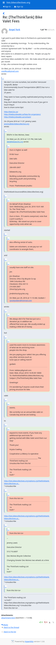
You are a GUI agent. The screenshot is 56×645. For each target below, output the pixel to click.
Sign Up (18, 6)
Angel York (14, 29)
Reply (4, 625)
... (3, 78)
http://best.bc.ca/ (11, 111)
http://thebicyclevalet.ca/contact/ (17, 117)
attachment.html (8, 618)
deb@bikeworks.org (15, 142)
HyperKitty (29, 641)
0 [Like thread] (41, 622)
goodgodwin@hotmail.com (21, 300)
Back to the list (8, 632)
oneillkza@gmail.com (10, 71)
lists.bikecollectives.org (18, 2)
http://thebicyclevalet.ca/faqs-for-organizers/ (22, 114)
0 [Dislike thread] (45, 622)
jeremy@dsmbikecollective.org (16, 124)
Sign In (7, 6)
